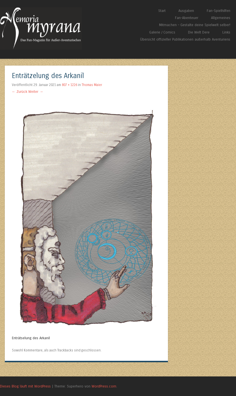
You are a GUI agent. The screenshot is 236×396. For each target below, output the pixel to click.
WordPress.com (104, 386)
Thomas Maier (92, 85)
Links (226, 32)
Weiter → (35, 91)
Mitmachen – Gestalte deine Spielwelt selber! (194, 25)
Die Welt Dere (199, 32)
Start (162, 11)
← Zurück (20, 91)
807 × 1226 (69, 85)
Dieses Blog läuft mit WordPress (25, 386)
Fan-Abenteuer (186, 18)
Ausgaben (186, 11)
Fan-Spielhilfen (218, 11)
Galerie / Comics (162, 32)
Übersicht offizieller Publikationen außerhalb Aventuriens (185, 39)
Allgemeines (220, 18)
